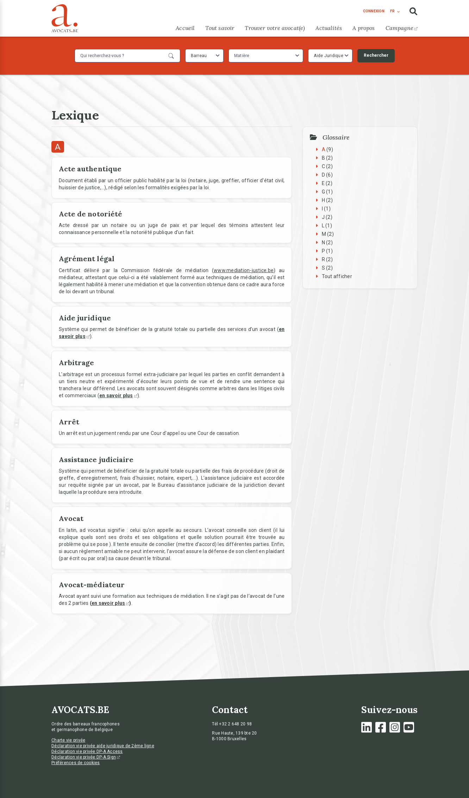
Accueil (185, 27)
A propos (363, 27)
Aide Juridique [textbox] (328, 56)
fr (392, 11)
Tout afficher (337, 276)
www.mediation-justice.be (244, 270)
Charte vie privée (68, 740)
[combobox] (204, 55)
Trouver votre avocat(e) (275, 27)
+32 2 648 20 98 (235, 724)
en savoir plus (111, 603)
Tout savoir (219, 27)
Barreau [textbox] (199, 56)
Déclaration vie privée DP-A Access (87, 751)
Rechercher (376, 55)
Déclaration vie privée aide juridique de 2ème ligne (102, 745)
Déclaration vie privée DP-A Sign (85, 757)
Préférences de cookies (75, 762)
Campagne (402, 27)
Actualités (328, 27)
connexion (373, 11)
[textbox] (243, 56)
